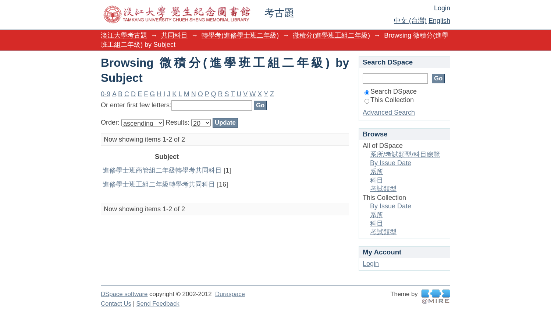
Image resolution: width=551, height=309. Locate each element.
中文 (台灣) (410, 20)
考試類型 (383, 188)
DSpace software (124, 294)
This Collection (389, 100)
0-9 (105, 94)
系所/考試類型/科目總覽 (405, 154)
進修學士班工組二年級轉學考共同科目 (159, 184)
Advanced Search (389, 112)
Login (442, 8)
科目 (376, 180)
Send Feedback (157, 303)
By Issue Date (390, 163)
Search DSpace (391, 91)
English (439, 20)
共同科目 (174, 35)
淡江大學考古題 (124, 35)
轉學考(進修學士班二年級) (240, 35)
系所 (376, 172)
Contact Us (116, 303)
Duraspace (230, 294)
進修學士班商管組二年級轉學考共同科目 (162, 170)
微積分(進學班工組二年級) (331, 35)
